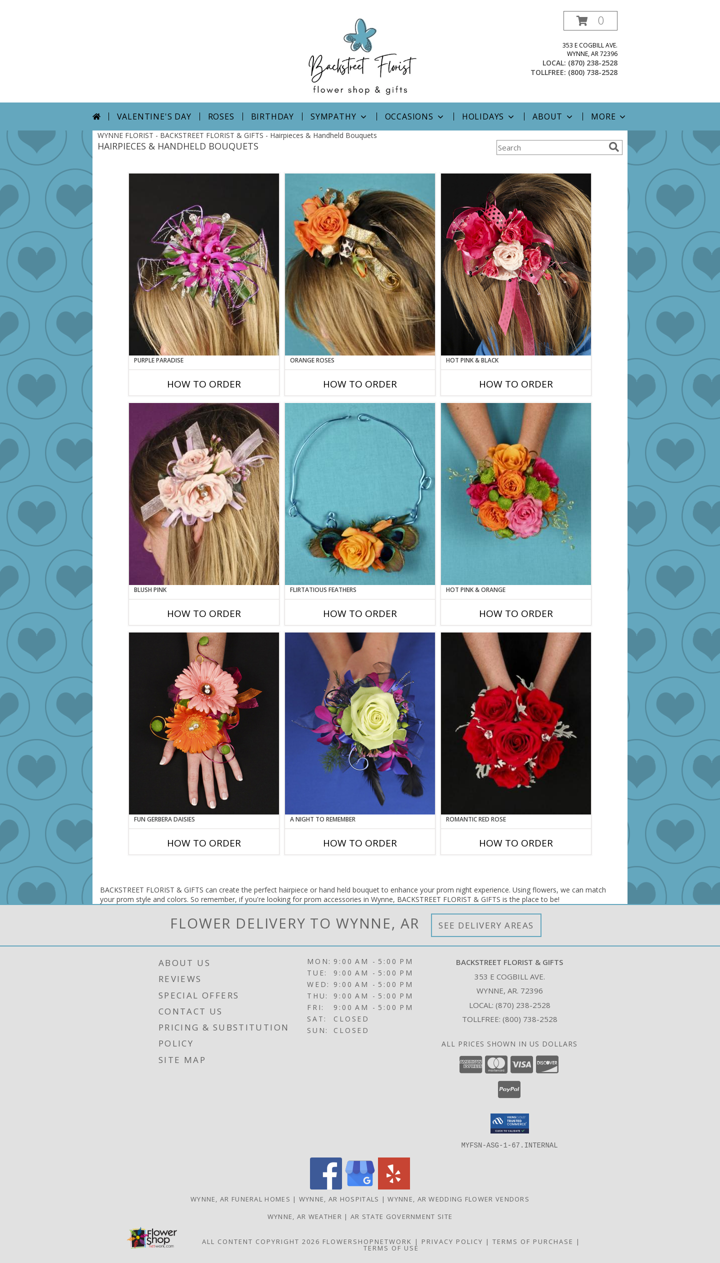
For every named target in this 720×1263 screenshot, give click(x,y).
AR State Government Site (401, 1216)
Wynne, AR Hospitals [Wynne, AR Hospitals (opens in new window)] (339, 1198)
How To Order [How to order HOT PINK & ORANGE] (516, 613)
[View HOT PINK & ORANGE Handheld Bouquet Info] (516, 494)
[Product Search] (550, 147)
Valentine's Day (154, 116)
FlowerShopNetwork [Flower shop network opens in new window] (367, 1241)
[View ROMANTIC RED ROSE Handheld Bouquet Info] (516, 723)
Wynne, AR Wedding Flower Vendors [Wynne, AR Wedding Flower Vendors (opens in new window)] (459, 1198)
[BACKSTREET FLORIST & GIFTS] (360, 57)
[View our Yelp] (394, 1186)
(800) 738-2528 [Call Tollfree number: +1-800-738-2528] (530, 1019)
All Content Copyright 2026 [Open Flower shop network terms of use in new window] (261, 1241)
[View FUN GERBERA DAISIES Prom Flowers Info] (204, 723)
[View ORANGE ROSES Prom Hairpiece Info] (360, 265)
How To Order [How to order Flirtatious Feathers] (360, 613)
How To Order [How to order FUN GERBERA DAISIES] (204, 843)
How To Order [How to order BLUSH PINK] (204, 613)
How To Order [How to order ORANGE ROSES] (360, 384)
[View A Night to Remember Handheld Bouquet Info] (360, 723)
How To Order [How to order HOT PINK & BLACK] (516, 384)
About (553, 116)
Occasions (415, 116)
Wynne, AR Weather (305, 1216)
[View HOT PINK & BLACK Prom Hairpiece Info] (516, 265)
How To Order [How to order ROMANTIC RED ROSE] (516, 843)
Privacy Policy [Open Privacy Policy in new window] (452, 1241)
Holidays (489, 116)
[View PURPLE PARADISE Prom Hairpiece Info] (204, 265)
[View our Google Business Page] (360, 1186)
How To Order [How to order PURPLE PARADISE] (204, 384)
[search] (614, 147)
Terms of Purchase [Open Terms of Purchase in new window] (533, 1241)
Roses (221, 116)
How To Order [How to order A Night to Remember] (360, 843)
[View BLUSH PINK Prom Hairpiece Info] (204, 494)
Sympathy (339, 116)
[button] (591, 20)
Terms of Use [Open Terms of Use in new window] (391, 1247)
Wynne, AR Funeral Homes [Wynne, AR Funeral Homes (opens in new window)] (240, 1198)
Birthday (272, 116)
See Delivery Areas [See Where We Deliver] (486, 925)
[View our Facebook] (326, 1186)
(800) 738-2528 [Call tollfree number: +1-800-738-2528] (593, 72)
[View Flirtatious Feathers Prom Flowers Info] (360, 494)
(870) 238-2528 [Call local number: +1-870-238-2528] (593, 63)
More (609, 116)
